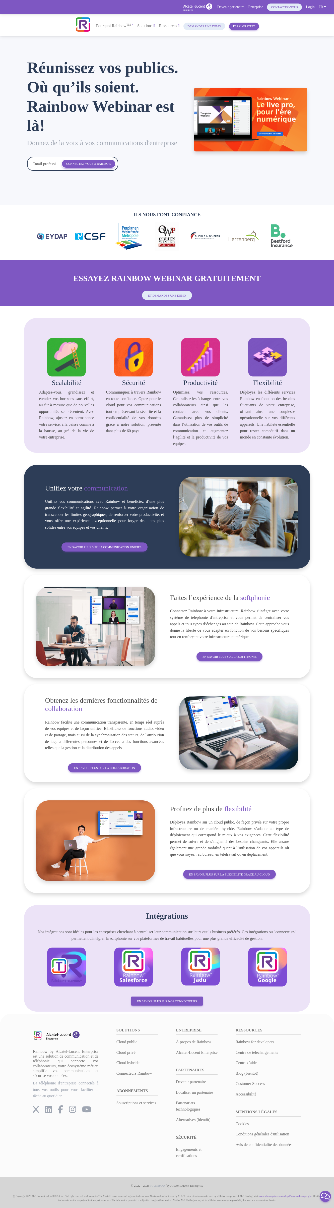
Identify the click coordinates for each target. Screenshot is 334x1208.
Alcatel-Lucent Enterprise (197, 1052)
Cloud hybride (128, 1063)
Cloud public (126, 1042)
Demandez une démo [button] (204, 26)
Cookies (242, 1124)
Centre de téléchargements (257, 1052)
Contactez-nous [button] (284, 7)
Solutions (146, 26)
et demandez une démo (167, 295)
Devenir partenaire (230, 7)
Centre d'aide (246, 1063)
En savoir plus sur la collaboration (104, 768)
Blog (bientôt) (247, 1073)
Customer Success (250, 1083)
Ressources (169, 26)
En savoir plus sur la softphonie (229, 656)
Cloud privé (126, 1052)
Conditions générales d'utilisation (262, 1134)
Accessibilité (246, 1094)
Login (310, 7)
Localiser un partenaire (194, 1092)
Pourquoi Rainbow (114, 25)
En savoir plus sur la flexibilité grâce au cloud (229, 874)
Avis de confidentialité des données (264, 1144)
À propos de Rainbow (193, 1042)
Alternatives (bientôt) (193, 1120)
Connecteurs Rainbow (134, 1073)
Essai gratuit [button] (244, 26)
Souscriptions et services (136, 1103)
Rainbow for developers (255, 1042)
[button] (325, 1196)
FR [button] (321, 7)
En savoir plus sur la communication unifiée (105, 547)
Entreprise (255, 7)
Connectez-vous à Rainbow (88, 164)
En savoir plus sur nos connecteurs (167, 1001)
